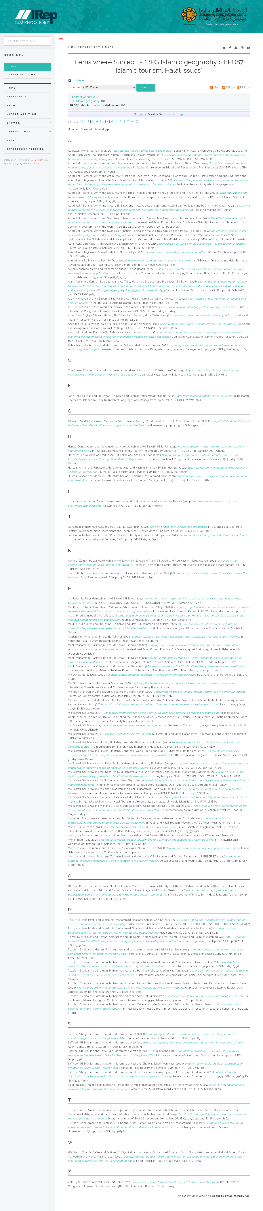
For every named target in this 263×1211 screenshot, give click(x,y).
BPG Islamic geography (85, 101)
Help (11, 140)
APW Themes (38, 160)
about (12, 105)
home (11, 88)
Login (12, 67)
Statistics (17, 97)
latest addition (22, 114)
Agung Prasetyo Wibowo (28, 163)
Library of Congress (82, 96)
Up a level (78, 80)
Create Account (21, 74)
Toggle (61, 40)
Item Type (178, 114)
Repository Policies (25, 149)
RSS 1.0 (230, 87)
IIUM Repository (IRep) (90, 47)
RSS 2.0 (245, 87)
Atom (217, 87)
